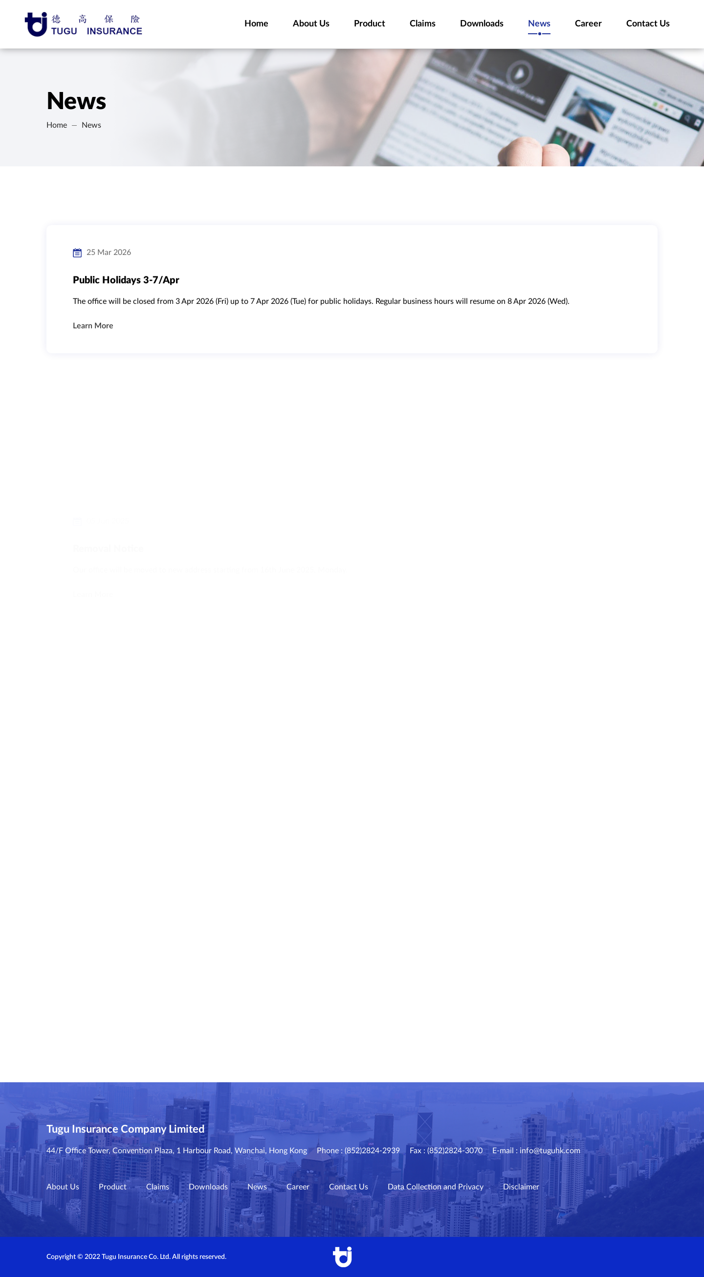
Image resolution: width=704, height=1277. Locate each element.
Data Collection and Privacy (436, 1187)
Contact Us (348, 1187)
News (91, 125)
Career (297, 1187)
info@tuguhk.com (550, 1151)
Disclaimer (521, 1187)
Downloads (208, 1187)
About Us (62, 1187)
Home (56, 125)
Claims (157, 1187)
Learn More (93, 330)
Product (113, 1187)
